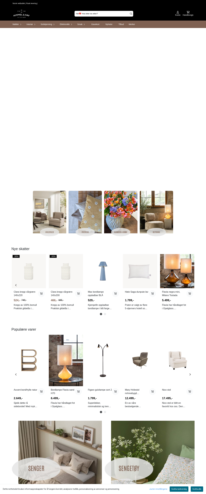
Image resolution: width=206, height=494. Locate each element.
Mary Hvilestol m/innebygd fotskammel (132, 310)
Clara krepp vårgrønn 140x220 (24, 212)
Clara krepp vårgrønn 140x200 (61, 212)
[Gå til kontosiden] (178, 14)
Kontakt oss (62, 470)
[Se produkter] (49, 132)
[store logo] (21, 13)
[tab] (101, 232)
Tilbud (121, 24)
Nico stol (166, 308)
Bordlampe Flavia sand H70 (62, 310)
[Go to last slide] (16, 203)
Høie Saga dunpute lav (136, 210)
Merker (132, 24)
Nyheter (108, 24)
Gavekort (95, 24)
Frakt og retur (63, 481)
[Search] (131, 13)
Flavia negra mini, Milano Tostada (171, 212)
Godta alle (196, 489)
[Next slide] (190, 203)
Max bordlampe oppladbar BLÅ (96, 212)
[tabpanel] (28, 202)
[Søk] (103, 14)
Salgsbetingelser (64, 475)
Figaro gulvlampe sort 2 (100, 308)
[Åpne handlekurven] (188, 14)
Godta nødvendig (179, 489)
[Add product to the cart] (41, 212)
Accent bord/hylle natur (25, 308)
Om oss (61, 465)
